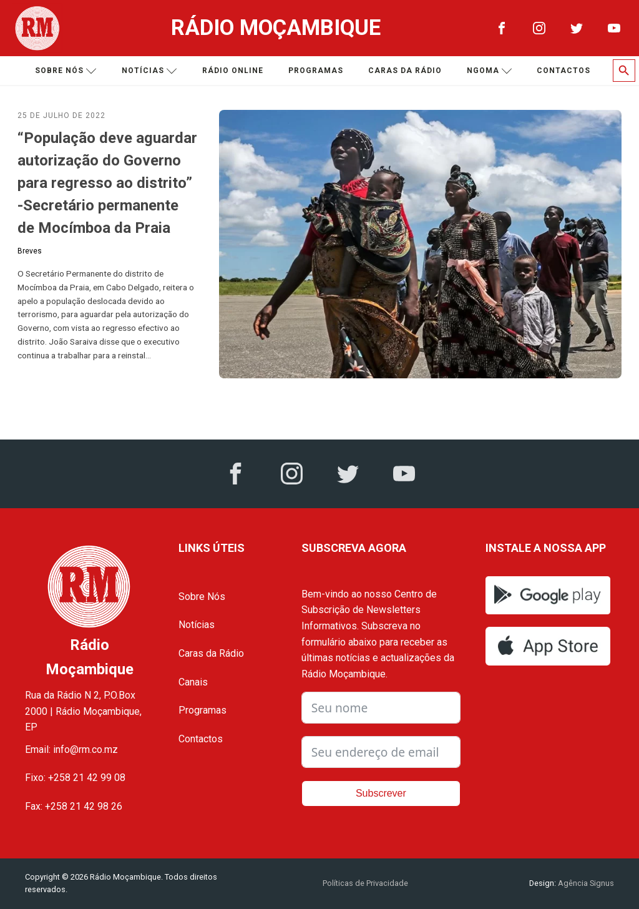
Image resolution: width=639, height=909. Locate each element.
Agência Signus (585, 883)
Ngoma (489, 71)
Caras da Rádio (405, 70)
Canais (193, 682)
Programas (315, 70)
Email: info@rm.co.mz (71, 749)
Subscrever (381, 793)
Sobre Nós (201, 596)
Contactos (563, 70)
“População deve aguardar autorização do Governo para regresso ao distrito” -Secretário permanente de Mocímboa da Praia (107, 183)
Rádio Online (232, 70)
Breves (29, 251)
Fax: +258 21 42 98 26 (73, 806)
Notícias (149, 71)
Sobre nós (66, 71)
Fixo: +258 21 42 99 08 (75, 778)
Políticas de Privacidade (365, 883)
